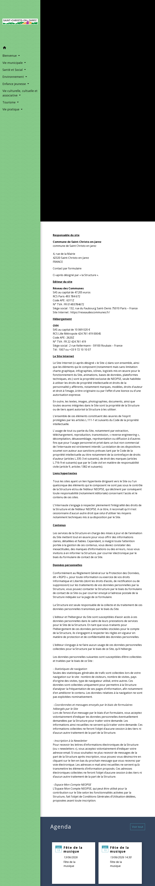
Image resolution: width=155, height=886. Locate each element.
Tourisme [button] (9, 102)
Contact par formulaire (67, 268)
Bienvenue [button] (10, 56)
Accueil (80, 114)
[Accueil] (20, 22)
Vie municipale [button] (13, 63)
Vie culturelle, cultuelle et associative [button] (20, 93)
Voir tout (137, 827)
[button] (20, 48)
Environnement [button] (13, 77)
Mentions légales (106, 114)
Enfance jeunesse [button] (14, 84)
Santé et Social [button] (13, 70)
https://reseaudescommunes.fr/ (90, 312)
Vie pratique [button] (11, 109)
